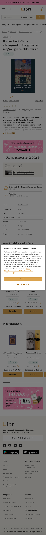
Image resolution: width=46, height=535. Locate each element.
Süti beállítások (23, 284)
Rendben (23, 279)
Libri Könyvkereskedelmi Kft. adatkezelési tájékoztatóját (18, 271)
